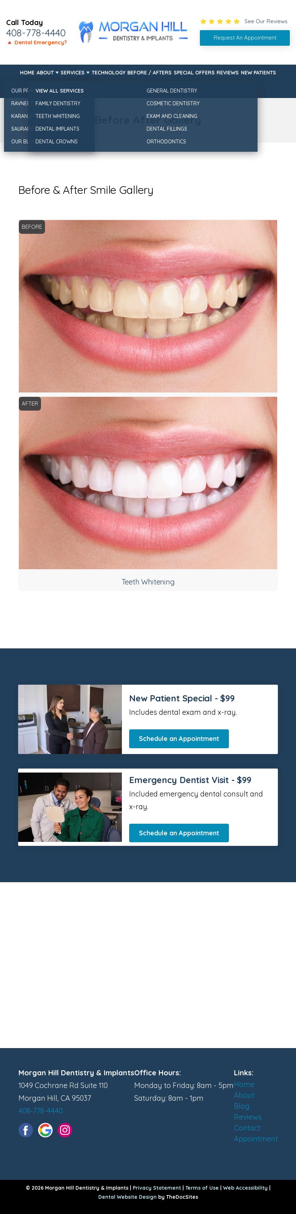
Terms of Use (202, 1188)
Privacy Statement (157, 1188)
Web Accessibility (245, 1188)
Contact (31, 89)
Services (73, 72)
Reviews (228, 72)
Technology (109, 72)
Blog (242, 1106)
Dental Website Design (127, 1197)
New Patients (258, 72)
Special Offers (194, 72)
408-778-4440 (36, 33)
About (45, 72)
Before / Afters (149, 72)
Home (27, 72)
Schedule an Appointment (179, 738)
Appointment (256, 1138)
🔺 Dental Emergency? (36, 42)
